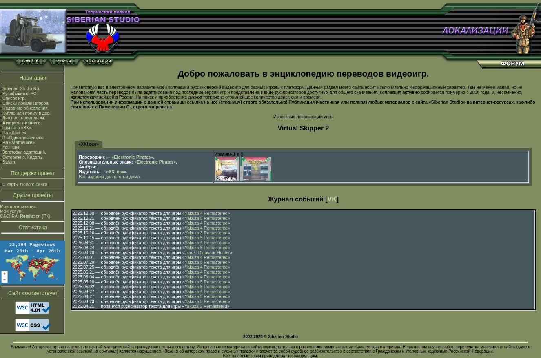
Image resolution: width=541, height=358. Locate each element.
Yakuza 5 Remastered (206, 218)
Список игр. (14, 98)
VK (332, 199)
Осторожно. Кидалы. (23, 157)
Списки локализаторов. (25, 103)
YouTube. (11, 147)
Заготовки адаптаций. (24, 152)
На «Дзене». (14, 132)
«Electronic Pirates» (132, 157)
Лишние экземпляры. (23, 117)
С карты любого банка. (25, 184)
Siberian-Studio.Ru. (21, 88)
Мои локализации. (18, 206)
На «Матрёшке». (19, 142)
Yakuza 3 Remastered (206, 232)
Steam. (9, 161)
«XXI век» (88, 143)
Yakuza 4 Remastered (206, 213)
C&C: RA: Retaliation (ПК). (25, 216)
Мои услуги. (12, 211)
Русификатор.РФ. (20, 93)
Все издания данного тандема (109, 176)
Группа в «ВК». (17, 127)
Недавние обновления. (25, 108)
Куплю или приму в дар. (26, 112)
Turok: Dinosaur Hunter (207, 252)
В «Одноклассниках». (24, 137)
